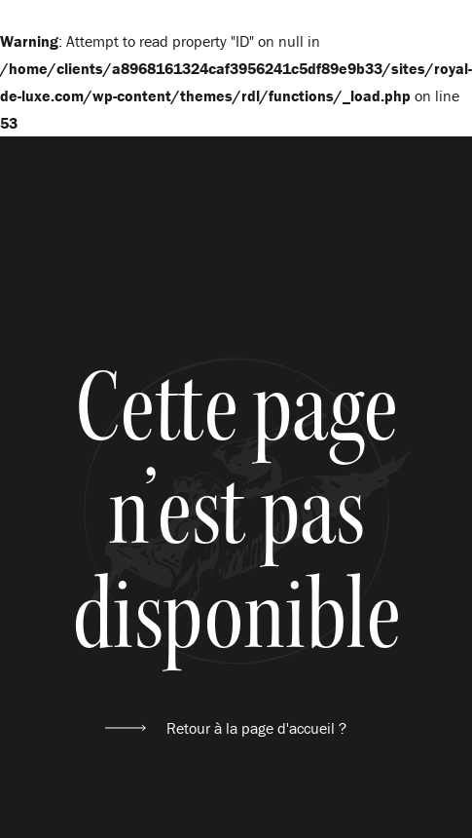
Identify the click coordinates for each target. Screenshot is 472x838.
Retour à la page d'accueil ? (256, 728)
